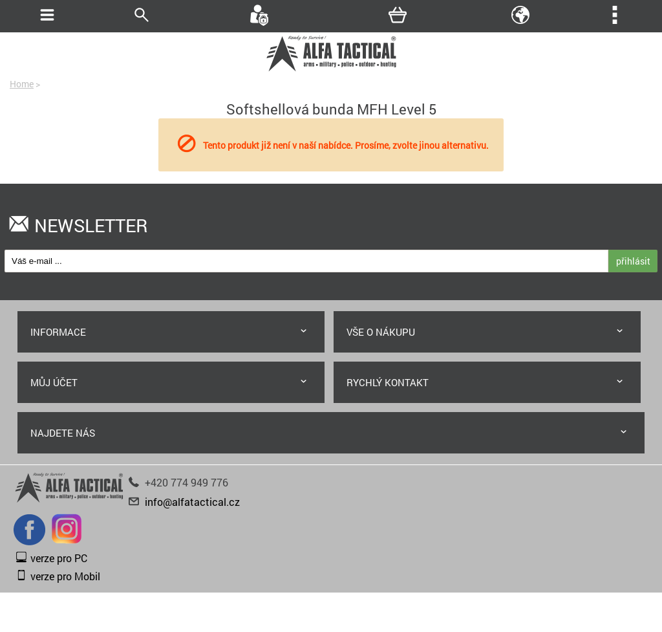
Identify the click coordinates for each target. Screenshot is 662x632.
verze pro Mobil (65, 576)
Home (22, 84)
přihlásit (633, 261)
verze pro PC (58, 558)
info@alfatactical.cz (192, 501)
